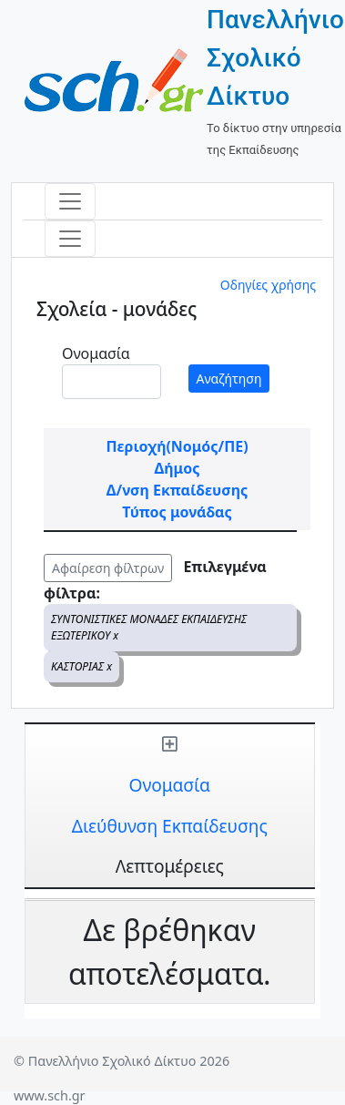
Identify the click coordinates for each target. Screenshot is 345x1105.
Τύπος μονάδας (176, 512)
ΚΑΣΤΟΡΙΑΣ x (81, 666)
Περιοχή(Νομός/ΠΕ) (177, 446)
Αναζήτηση (229, 378)
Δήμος (177, 468)
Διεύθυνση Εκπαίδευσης (170, 825)
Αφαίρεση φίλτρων (108, 568)
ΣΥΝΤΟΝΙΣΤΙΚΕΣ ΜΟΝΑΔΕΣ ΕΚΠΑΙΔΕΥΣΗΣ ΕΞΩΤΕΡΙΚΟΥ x (149, 627)
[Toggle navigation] (70, 201)
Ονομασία (96, 353)
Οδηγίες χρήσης (268, 284)
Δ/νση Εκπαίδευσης (177, 490)
